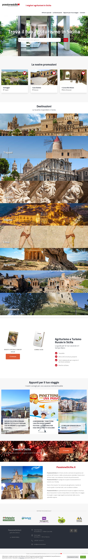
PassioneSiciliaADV (53, 554)
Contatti (82, 13)
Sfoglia (13, 357)
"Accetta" (21, 558)
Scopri (66, 450)
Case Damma (36, 87)
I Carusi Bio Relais (68, 87)
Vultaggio (6, 87)
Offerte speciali (46, 13)
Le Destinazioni (57, 13)
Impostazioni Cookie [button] (73, 557)
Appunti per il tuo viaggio (70, 13)
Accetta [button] (83, 557)
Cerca (65, 40)
